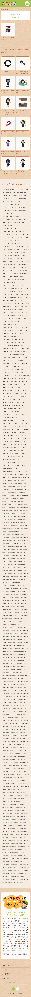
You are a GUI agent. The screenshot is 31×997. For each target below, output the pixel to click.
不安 (27, 477)
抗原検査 (12, 624)
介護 (9, 492)
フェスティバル (16, 423)
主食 (25, 483)
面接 (3, 864)
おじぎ (26, 234)
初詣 (8, 522)
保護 (26, 504)
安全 (20, 570)
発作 (12, 732)
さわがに (13, 315)
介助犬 (4, 492)
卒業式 (17, 537)
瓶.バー (15, 723)
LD (13, 195)
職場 (15, 777)
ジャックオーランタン (9, 324)
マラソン (12, 447)
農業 (12, 834)
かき (3, 264)
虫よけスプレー (7, 804)
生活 (20, 723)
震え (8, 861)
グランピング (12, 291)
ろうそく (5, 474)
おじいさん (19, 234)
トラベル (5, 369)
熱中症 (4, 717)
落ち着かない (19, 795)
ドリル (11, 369)
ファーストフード (7, 420)
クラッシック (25, 288)
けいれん (5, 297)
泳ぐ (8, 693)
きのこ (4, 279)
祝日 (12, 747)
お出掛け (26, 246)
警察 (3, 822)
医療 (26, 528)
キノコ (27, 276)
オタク (27, 237)
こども (24, 300)
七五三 (18, 477)
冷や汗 (4, 519)
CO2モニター (15, 192)
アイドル (20, 201)
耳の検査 (19, 771)
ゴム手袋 (26, 303)
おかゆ (23, 231)
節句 (15, 756)
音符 (16, 864)
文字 (23, 639)
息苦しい (5, 609)
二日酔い (5, 489)
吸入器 (23, 543)
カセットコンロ (11, 264)
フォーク (25, 423)
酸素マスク (25, 846)
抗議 (17, 624)
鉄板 (9, 852)
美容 (15, 768)
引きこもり (5, 597)
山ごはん (21, 582)
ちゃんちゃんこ (7, 357)
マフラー (5, 447)
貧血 (25, 822)
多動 (18, 558)
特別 (26, 720)
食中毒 (10, 870)
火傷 (16, 705)
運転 (9, 840)
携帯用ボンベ (11, 633)
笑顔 (16, 753)
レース (17, 468)
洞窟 (22, 693)
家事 (18, 573)
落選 (10, 798)
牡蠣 (15, 720)
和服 (25, 546)
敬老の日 (9, 639)
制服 (12, 522)
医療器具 (5, 531)
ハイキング (22, 384)
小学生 (14, 579)
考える (13, 771)
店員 (8, 594)
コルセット (5, 306)
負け (21, 822)
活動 (3, 696)
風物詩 (4, 867)
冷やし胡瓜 (17, 516)
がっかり (26, 264)
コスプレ (5, 300)
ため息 (24, 351)
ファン (26, 420)
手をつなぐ (25, 618)
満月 (25, 702)
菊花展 (11, 795)
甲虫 (3, 726)
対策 (26, 576)
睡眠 (26, 741)
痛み (25, 729)
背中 (18, 780)
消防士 (19, 699)
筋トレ (21, 753)
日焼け (11, 648)
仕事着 (4, 495)
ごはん (13, 303)
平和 (3, 591)
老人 (8, 771)
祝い (8, 747)
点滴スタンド (6, 711)
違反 (22, 840)
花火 (13, 792)
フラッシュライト (7, 429)
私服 (21, 747)
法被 (25, 687)
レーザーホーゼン (7, 468)
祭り (16, 747)
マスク (18, 444)
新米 (3, 645)
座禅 (16, 594)
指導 (12, 627)
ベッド (15, 435)
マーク (4, 444)
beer (8, 192)
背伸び (23, 780)
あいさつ (5, 201)
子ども (10, 567)
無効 (21, 711)
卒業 (12, 537)
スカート (12, 333)
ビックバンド (6, 414)
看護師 (4, 741)
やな (9, 456)
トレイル (5, 372)
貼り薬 (16, 825)
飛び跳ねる (20, 867)
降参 (3, 858)
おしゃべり (12, 237)
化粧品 (11, 528)
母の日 (4, 678)
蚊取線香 (5, 807)
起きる (4, 828)
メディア (16, 450)
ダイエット (18, 348)
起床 (9, 828)
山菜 (9, 585)
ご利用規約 (5, 965)
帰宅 (21, 588)
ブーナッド (14, 417)
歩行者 (14, 675)
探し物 (22, 630)
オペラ (15, 243)
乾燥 (9, 486)
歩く (3, 675)
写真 (21, 513)
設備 (13, 816)
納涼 (8, 762)
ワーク (21, 474)
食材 (8, 873)
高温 (22, 879)
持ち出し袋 (5, 627)
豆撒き (9, 822)
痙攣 (16, 729)
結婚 (26, 762)
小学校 (9, 579)
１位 (8, 189)
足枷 (18, 828)
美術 (23, 768)
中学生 (16, 483)
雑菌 (18, 858)
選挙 (8, 843)
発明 (16, 732)
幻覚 (18, 591)
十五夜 (24, 534)
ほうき (17, 438)
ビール (4, 411)
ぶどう (4, 426)
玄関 (9, 723)
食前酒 (26, 870)
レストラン (25, 471)
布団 (8, 588)
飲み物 (19, 873)
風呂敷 (26, 864)
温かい (10, 702)
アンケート (14, 210)
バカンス (17, 387)
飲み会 (13, 873)
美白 (19, 768)
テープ (4, 360)
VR (21, 198)
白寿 (8, 735)
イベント (9, 216)
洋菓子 (13, 693)
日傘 (18, 645)
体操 (16, 498)
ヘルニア (5, 438)
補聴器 (4, 810)
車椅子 (13, 831)
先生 (15, 510)
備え (3, 510)
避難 (12, 843)
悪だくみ (10, 612)
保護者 (4, 507)
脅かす (9, 783)
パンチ (11, 402)
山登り (4, 585)
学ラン (20, 567)
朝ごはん (16, 657)
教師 (26, 636)
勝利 (16, 525)
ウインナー (5, 222)
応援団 (4, 603)
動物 (8, 525)
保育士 (21, 504)
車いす (7, 831)
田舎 (27, 723)
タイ (12, 348)
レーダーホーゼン (7, 471)
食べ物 (4, 870)
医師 (22, 528)
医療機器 (12, 531)
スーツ (21, 330)
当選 (22, 597)
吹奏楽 (4, 546)
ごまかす (19, 303)
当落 (17, 597)
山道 (13, 585)
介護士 (14, 492)
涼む (26, 699)
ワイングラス (6, 477)
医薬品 (18, 534)
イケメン (5, 213)
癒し (8, 732)
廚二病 (22, 594)
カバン (20, 267)
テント (25, 363)
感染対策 (16, 615)
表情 (20, 807)
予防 (13, 486)
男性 (23, 726)
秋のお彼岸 (5, 750)
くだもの (12, 288)
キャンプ (13, 282)
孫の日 (16, 570)
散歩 (3, 639)
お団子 (10, 249)
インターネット (7, 219)
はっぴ (4, 396)
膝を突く (9, 786)
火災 (21, 705)
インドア (16, 219)
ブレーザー (25, 429)
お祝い (11, 252)
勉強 (3, 525)
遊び (8, 837)
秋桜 (12, 750)
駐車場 (17, 876)
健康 (18, 507)
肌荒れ (23, 777)
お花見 (4, 255)
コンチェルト (23, 306)
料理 (9, 642)
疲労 (3, 729)
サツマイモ (5, 315)
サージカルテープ (12, 309)
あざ (17, 204)
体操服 (22, 498)
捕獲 (25, 627)
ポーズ (11, 438)
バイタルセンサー (7, 387)
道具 (13, 840)
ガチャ (20, 264)
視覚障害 (12, 813)
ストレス (23, 339)
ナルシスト (5, 378)
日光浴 (23, 645)
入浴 (3, 513)
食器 (3, 873)
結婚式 (4, 765)
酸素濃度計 (5, 849)
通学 (26, 834)
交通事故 (22, 489)
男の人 (9, 726)
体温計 (4, 501)
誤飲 (8, 819)
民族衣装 (5, 681)
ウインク (23, 219)
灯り (25, 705)
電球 (3, 861)
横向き (13, 669)
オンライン (18, 246)
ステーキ (5, 336)
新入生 (14, 642)
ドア (3, 366)
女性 (15, 564)
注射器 (24, 690)
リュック (10, 465)
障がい (13, 858)
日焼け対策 (18, 648)
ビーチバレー (12, 408)
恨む (18, 606)
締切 (3, 768)
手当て (10, 621)
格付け (23, 663)
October (11, 198)
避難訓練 (18, 843)
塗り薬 (22, 555)
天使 (19, 561)
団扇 (18, 552)
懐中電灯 (5, 618)
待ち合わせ (5, 600)
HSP (3, 195)
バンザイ (5, 402)
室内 (13, 573)
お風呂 (19, 258)
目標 (19, 738)
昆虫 (10, 651)
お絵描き (23, 252)
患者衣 (17, 609)
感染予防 (9, 615)
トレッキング (19, 372)
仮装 (9, 495)
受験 (22, 540)
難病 (26, 858)
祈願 (3, 747)
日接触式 (5, 648)
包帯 (25, 525)
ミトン (4, 450)
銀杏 (21, 852)
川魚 (25, 585)
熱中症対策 (11, 717)
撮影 (22, 633)
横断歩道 (19, 669)
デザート (20, 360)
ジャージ (17, 321)
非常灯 (23, 861)
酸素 (19, 846)
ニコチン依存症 (21, 378)
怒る (19, 603)
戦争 (10, 618)
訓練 (26, 813)
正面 (16, 672)
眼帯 (13, 741)
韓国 (8, 864)
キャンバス (5, 282)
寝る (16, 576)
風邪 (9, 867)
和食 (9, 549)
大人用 (4, 561)
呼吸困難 (15, 546)
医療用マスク (6, 534)
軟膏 (18, 831)
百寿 (25, 735)
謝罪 (23, 819)
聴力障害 (26, 774)
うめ (15, 225)
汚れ (25, 684)
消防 (13, 699)
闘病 (20, 855)
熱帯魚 (4, 720)
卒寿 (8, 537)
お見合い (22, 255)
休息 (18, 495)
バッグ (24, 393)
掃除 (3, 630)
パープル (5, 384)
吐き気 (17, 543)
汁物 (13, 684)
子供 (15, 567)
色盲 (22, 789)
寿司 (3, 579)
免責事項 (4, 969)
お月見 (21, 249)
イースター (22, 210)
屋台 (12, 582)
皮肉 (3, 738)
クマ (17, 288)
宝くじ (4, 573)
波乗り (4, 690)
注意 (3, 693)
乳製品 (4, 486)
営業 (9, 552)
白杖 (16, 735)
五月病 (11, 489)
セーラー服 (11, 345)
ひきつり (10, 411)
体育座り (15, 501)
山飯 (18, 585)
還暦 (23, 843)
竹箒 (12, 753)
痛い (21, 729)
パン (21, 399)
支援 (26, 633)
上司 (23, 477)
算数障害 (5, 756)
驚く (3, 879)
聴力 (13, 774)
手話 (25, 621)
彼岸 (26, 597)
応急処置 (23, 600)
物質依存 (20, 720)
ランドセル (12, 459)
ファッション (19, 420)
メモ (22, 450)
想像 (3, 615)
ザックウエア (23, 312)
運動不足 (22, 837)
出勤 (19, 519)
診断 (18, 816)
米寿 (19, 756)
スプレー (5, 342)
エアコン (20, 225)
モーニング (5, 453)
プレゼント (12, 432)
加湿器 (17, 522)
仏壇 (19, 492)
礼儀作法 (19, 744)
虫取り (15, 804)
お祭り (17, 252)
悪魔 (20, 612)
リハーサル (14, 462)
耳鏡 (3, 774)
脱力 (18, 783)
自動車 (23, 786)
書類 (3, 657)
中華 (20, 483)
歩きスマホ (23, 672)
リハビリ (21, 462)
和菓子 (4, 549)
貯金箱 (4, 825)
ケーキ (11, 294)
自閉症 (14, 789)
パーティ (16, 381)
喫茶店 (4, 552)
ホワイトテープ (15, 441)
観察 (17, 813)
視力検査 (22, 810)
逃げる (17, 834)
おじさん (5, 237)
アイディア (12, 201)
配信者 (14, 846)
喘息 (21, 549)
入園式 (20, 510)
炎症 (20, 708)
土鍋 (12, 555)
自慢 (27, 786)
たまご (18, 351)
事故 (25, 486)
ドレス (11, 372)
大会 (9, 561)
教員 (22, 636)
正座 (12, 672)
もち (12, 453)
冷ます (10, 516)
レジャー (17, 471)
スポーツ (12, 342)
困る (3, 555)
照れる (20, 714)
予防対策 (19, 486)
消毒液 (4, 699)
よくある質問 (6, 974)
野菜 (16, 849)
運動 (16, 837)
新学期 (20, 642)
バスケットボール (20, 390)
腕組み (26, 783)
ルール (23, 465)
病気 (8, 729)
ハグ (23, 387)
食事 (15, 870)
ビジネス (17, 411)
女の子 (10, 564)
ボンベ (24, 441)
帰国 (16, 588)
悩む (26, 609)
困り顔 (23, 552)
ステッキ (19, 336)
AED (22, 189)
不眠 (9, 480)
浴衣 (13, 696)
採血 (16, 630)
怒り (9, 603)
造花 (3, 837)
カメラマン (11, 273)
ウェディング (15, 222)
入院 (8, 513)
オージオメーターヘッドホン (11, 231)
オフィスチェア (7, 243)
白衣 (21, 735)
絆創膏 (22, 762)
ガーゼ (4, 261)
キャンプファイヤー (8, 285)
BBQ (3, 192)
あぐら (13, 204)
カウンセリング (18, 261)
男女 (19, 726)
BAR (26, 189)
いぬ (3, 216)
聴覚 (3, 777)
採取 (12, 630)
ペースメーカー (7, 435)
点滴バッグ (15, 711)
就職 (8, 582)
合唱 (8, 543)
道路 (18, 840)
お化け (4, 249)
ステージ (12, 336)
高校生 (17, 879)
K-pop (8, 195)
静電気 (17, 861)
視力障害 (5, 813)
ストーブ (16, 339)
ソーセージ (5, 348)
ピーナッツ (21, 408)
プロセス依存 (22, 432)
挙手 (16, 627)
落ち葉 (27, 795)
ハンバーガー (6, 405)
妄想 (19, 564)
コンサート (14, 306)
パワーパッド (15, 399)
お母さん (5, 252)
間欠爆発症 (14, 855)
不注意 (4, 480)
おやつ (11, 246)
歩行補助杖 (21, 675)
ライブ (14, 456)
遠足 (3, 843)
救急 (8, 636)
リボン (4, 465)
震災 (12, 861)
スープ (27, 330)
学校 (25, 567)
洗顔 (18, 693)
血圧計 (11, 807)
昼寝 (10, 654)
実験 (9, 573)
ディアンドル (12, 360)
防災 (25, 855)
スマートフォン (21, 342)
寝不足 (22, 576)
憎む (26, 615)
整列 (19, 639)
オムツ (21, 243)
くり (19, 291)
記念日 (9, 816)
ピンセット (5, 417)
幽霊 (3, 594)
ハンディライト (19, 402)
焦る (3, 714)
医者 (13, 534)
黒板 (21, 882)
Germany (23, 192)
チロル (21, 357)
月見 (8, 657)
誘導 (3, 819)
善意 (13, 549)
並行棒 (4, 483)
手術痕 (20, 621)
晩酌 (23, 654)
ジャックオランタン (8, 327)
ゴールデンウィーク (22, 297)
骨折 (8, 879)
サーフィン (22, 309)
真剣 (9, 741)
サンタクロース (7, 318)
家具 (22, 573)
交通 (16, 489)
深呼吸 (4, 702)
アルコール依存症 (20, 207)
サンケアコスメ (22, 315)
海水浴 (26, 696)
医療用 (18, 531)
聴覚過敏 (9, 777)
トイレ (21, 366)
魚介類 (10, 882)
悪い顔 (4, 612)
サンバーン (23, 318)
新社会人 (26, 642)
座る (12, 594)
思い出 (24, 603)
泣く (15, 690)
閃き (8, 855)
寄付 (12, 576)
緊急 (26, 765)
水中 (22, 681)
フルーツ (17, 429)
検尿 (3, 669)
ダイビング (5, 351)
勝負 (21, 525)
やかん (17, 453)
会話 (3, 498)
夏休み (4, 558)
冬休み (4, 516)
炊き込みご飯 (11, 708)
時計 (15, 654)
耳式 (25, 771)
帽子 (25, 588)
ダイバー (26, 348)
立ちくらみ (5, 753)
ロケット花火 (13, 474)
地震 (16, 555)
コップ (18, 300)
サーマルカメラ (7, 312)
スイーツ (5, 333)
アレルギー (5, 210)
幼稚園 (23, 591)
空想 (25, 750)
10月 (3, 189)
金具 (20, 849)
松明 (18, 660)
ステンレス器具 (7, 339)
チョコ (15, 357)
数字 (15, 639)
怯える (9, 606)
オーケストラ (13, 228)
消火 (9, 699)
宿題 (8, 576)
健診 (22, 507)
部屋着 (9, 846)
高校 (12, 879)
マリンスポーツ (21, 447)
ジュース (25, 327)
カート (10, 261)
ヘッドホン (22, 435)
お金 (13, 258)
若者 (18, 792)
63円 (12, 189)
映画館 (16, 651)
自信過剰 (16, 786)
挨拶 (20, 627)
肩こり (13, 780)
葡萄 (15, 798)
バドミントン (12, 396)
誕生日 (23, 816)
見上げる (10, 810)
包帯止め (5, 528)
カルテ (4, 276)
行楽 (16, 807)
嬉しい (4, 567)
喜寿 (25, 549)
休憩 (22, 495)
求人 (18, 684)
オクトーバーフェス (8, 234)
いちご (17, 213)
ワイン (27, 474)
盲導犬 (25, 738)
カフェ (25, 267)
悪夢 (16, 612)
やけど (4, 456)
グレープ (5, 294)
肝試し (4, 780)
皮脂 (8, 738)
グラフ (4, 291)
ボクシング (5, 441)
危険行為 (5, 540)
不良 (23, 480)
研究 (11, 744)
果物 (8, 663)
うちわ (4, 225)
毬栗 (22, 678)
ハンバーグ (15, 405)
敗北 (18, 636)
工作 (3, 588)
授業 (8, 630)
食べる (27, 867)
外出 (9, 558)
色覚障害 (5, 792)
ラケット (20, 456)
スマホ (4, 345)
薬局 (15, 801)
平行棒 (9, 591)
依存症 (11, 504)
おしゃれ (20, 237)
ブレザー (5, 432)
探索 (3, 633)
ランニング (21, 459)
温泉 (15, 702)
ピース (22, 405)
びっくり (14, 414)
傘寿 (26, 507)
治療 (20, 687)
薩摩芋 (4, 801)
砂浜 (6, 744)
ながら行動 (25, 375)
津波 (26, 693)
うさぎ (22, 222)
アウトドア (5, 204)
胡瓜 (3, 783)
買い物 (10, 825)
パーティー (23, 381)
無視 (26, 711)
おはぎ (13, 240)
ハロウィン (5, 399)
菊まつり (5, 795)
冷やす (24, 516)
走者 (25, 825)
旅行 (11, 645)
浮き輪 (9, 696)
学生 (3, 570)
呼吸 (9, 546)
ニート (13, 378)
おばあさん (5, 240)
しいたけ (5, 321)
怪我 (3, 606)
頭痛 (21, 864)
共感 (16, 513)
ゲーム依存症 (25, 294)
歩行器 (9, 675)
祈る (25, 744)
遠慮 (26, 840)
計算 (22, 813)
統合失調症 (15, 765)
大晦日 (14, 561)
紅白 (22, 759)
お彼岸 (16, 249)
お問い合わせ (6, 978)
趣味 (13, 828)
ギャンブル (19, 285)
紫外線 (16, 762)
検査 (8, 669)
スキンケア (19, 333)
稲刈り (20, 750)
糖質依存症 (15, 759)
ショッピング (13, 330)
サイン (15, 312)
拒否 (22, 624)
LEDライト (18, 195)
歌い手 (26, 669)
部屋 (3, 846)
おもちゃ (5, 246)
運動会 (4, 840)
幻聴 (13, 591)
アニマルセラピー (7, 207)
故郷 (3, 636)
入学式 (26, 510)
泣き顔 (10, 690)
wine (24, 198)
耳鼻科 (9, 774)
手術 (15, 621)
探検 (26, 630)
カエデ (27, 261)
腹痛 (3, 786)
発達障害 (22, 732)
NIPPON (5, 198)
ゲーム (17, 294)
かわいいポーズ (18, 276)
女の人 (4, 564)
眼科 (18, 741)
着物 (22, 741)
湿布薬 (20, 702)
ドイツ (16, 366)
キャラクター (20, 279)
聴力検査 (19, 774)
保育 (16, 504)
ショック (5, 330)
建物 (26, 594)
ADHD (17, 189)
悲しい (26, 612)
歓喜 (8, 672)
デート (27, 357)
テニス (14, 363)
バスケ (11, 390)
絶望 (22, 765)
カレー (10, 276)
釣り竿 (4, 852)
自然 (9, 789)
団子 (13, 552)
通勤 (22, 834)
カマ (27, 270)
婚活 (23, 564)
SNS (17, 198)
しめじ (11, 321)
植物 (23, 666)
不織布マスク (16, 480)
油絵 (16, 687)
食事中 (20, 870)
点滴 (25, 708)
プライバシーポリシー (8, 982)
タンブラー (11, 354)
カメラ (4, 273)
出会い (14, 519)
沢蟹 (12, 687)
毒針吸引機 (15, 678)
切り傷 (24, 519)
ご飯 (3, 309)
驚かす (23, 876)
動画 (12, 525)
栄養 (15, 663)
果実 (3, 663)
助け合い (23, 522)
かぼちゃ (21, 270)
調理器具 (13, 819)
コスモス (12, 300)
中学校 (10, 483)
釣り (25, 849)
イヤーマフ (17, 216)
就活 (3, 582)
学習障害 (9, 570)
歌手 (3, 672)
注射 (19, 690)
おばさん (19, 240)
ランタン (5, 459)
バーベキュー (13, 384)
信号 (9, 507)
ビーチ (4, 408)
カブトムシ (5, 270)
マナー (24, 444)
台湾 (3, 543)
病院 (12, 729)
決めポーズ (5, 687)
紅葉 (3, 762)
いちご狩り (24, 213)
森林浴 (9, 666)
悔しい (11, 609)
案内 (3, 666)
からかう (26, 273)
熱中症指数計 (20, 717)
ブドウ (10, 426)
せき (17, 345)
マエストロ (11, 444)
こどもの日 (5, 303)
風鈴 (13, 867)
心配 (12, 600)
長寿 (3, 855)
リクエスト (5, 462)
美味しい (9, 768)
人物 (27, 489)
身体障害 (23, 828)
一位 (13, 477)
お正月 (27, 249)
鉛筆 (16, 852)
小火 (19, 579)
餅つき (7, 876)
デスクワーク (6, 363)
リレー (17, 465)
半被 (3, 537)
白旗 (12, 735)
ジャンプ (18, 327)
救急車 (13, 636)
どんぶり (17, 375)
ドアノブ (9, 366)
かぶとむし (14, 270)
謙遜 (19, 819)
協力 (22, 537)
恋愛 (13, 606)
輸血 (26, 831)
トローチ (5, 375)
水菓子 (4, 684)
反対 (18, 540)
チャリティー (20, 354)
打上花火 (5, 624)
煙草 (15, 714)
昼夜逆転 (5, 654)
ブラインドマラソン (20, 426)
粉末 (23, 756)
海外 (21, 696)
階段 (8, 858)
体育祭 (21, 501)
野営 (12, 849)
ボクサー (23, 438)
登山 (3, 735)
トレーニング (19, 369)
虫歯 (20, 804)
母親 (9, 678)
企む (13, 495)
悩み (22, 609)
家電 (3, 576)
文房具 (4, 642)
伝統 (12, 498)
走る (20, 825)
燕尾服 (10, 720)
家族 (26, 573)
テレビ (20, 363)
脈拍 (13, 783)
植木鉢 (19, 666)
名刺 (12, 543)
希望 (12, 588)
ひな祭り (21, 414)
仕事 (23, 492)
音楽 (12, 864)
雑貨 (22, 858)
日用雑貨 (5, 651)
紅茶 (26, 759)
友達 (13, 540)
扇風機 (16, 618)
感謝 (22, 615)
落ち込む (5, 798)
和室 (20, 546)
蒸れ (19, 798)
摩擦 (17, 633)
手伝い (4, 621)
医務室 (17, 528)
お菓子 (10, 255)
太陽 (23, 561)
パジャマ (5, 390)
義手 (3, 771)
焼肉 (8, 714)
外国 (13, 558)
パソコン (5, 393)
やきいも (23, 453)
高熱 (26, 879)
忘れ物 (17, 600)
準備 (3, 705)
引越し (13, 597)
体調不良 (5, 504)
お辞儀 (4, 258)
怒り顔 (14, 603)
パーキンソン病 (7, 381)
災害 (3, 708)
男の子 (14, 726)
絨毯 (9, 765)
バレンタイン (22, 396)
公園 (12, 513)
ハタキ (11, 393)
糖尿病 (9, 759)
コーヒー (12, 297)
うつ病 (10, 225)
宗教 (25, 570)
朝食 (22, 657)
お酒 (9, 258)
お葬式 (16, 255)
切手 (3, 522)
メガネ (10, 450)
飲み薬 (24, 873)
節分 (10, 756)
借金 (13, 507)
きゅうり (5, 288)
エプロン (5, 228)
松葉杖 (23, 660)
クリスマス (25, 291)
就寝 (23, 579)
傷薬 (11, 510)
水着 (26, 681)
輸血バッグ (5, 834)
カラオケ (19, 273)
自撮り (4, 789)
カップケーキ (12, 267)
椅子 (13, 666)
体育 (9, 501)
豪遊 (16, 822)
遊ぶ (12, 837)
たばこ (13, 351)
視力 (16, 810)
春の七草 (25, 651)
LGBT (25, 195)
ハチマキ (17, 393)
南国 (26, 537)
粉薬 (3, 759)
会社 (26, 495)
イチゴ (11, 213)
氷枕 (9, 684)
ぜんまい (23, 345)
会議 (8, 498)
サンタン (16, 318)
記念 (3, 816)
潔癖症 (9, 705)
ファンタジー (6, 423)
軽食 (22, 831)
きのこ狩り (11, 279)
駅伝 (12, 876)
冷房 (9, 519)
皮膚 (12, 738)
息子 (22, 606)
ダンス (4, 354)
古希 (26, 540)
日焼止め (26, 648)
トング (11, 375)
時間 (19, 654)
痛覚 (3, 732)
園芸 (8, 555)
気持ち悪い (12, 681)
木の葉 (4, 660)
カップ (4, 267)
